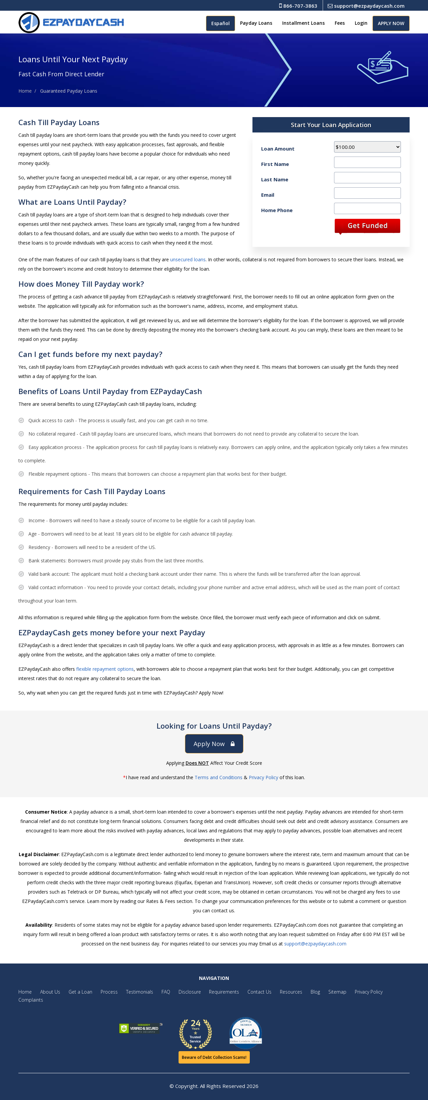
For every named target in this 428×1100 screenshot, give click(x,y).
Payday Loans (256, 23)
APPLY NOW (391, 23)
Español (220, 23)
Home (25, 91)
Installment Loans (303, 23)
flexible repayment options (105, 669)
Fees (340, 23)
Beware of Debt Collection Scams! (214, 1057)
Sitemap (327, 992)
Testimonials (135, 992)
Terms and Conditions (218, 777)
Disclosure (184, 992)
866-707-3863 (298, 5)
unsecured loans (188, 259)
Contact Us (252, 992)
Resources (282, 992)
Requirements (217, 992)
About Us (49, 992)
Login (361, 23)
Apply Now (214, 744)
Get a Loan (78, 992)
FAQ (160, 992)
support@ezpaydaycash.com (366, 5)
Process (106, 992)
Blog (305, 992)
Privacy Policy (263, 777)
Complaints (30, 1000)
